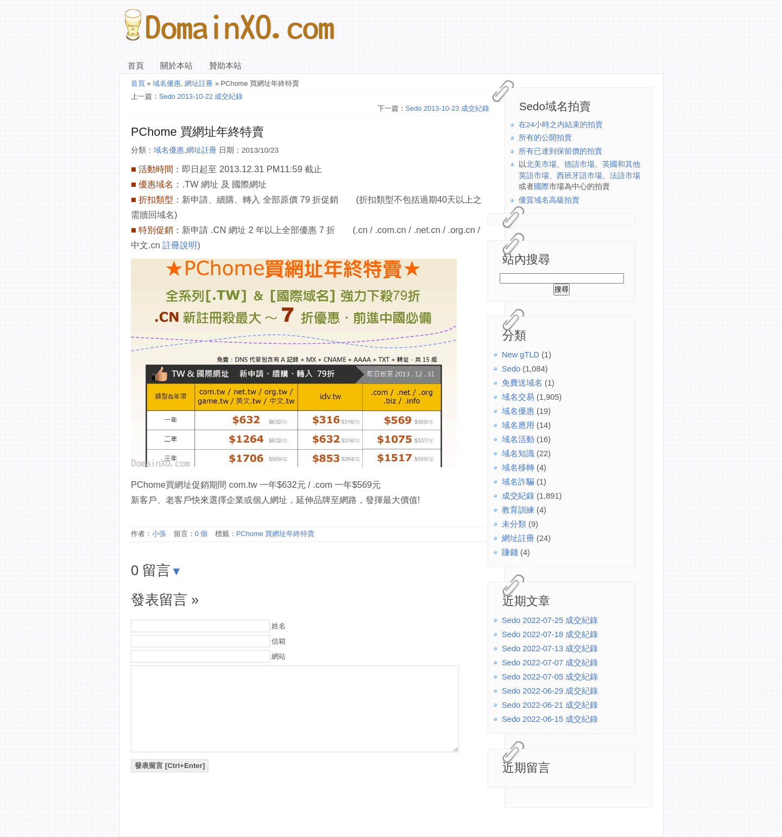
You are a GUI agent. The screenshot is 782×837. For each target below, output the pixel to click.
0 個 (201, 534)
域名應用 (518, 425)
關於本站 (176, 65)
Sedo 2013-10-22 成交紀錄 (201, 96)
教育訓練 (518, 510)
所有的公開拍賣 (545, 138)
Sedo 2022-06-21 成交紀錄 (550, 705)
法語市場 (625, 176)
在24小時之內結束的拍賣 (561, 125)
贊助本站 (225, 65)
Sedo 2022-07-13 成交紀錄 (550, 648)
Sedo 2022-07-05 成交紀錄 (550, 676)
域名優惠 (518, 411)
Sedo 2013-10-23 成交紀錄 (447, 108)
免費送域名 (522, 383)
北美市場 (541, 164)
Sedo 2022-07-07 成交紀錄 (550, 662)
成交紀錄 (518, 496)
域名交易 (518, 397)
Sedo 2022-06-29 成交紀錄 (550, 691)
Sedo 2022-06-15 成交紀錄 (550, 719)
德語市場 (579, 164)
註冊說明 (179, 245)
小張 (159, 534)
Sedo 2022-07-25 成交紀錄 (550, 620)
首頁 (136, 65)
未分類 (514, 524)
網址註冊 (518, 538)
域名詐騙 (518, 481)
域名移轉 (518, 467)
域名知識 (518, 453)
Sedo (511, 368)
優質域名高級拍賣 (549, 200)
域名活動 (518, 439)
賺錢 (510, 552)
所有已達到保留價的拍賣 (560, 151)
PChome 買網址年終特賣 (197, 132)
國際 (541, 186)
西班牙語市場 (579, 176)
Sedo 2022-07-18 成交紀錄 (550, 634)
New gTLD (520, 354)
